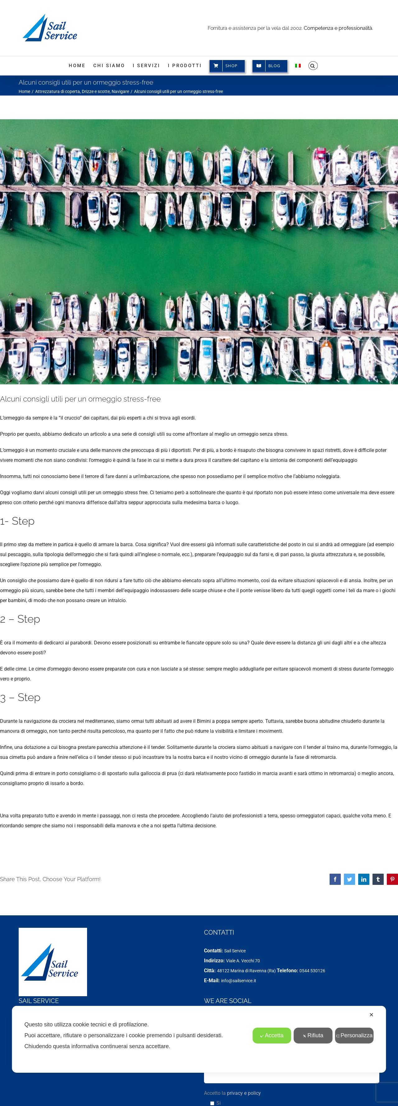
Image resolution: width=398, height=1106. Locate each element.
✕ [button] (371, 1015)
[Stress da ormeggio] (199, 251)
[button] (313, 65)
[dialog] (199, 1039)
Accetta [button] (272, 1035)
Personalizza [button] (354, 1035)
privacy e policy (244, 1093)
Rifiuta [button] (313, 1035)
